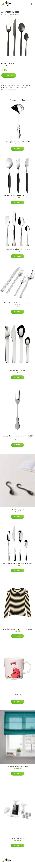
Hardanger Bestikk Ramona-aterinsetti (17, 249)
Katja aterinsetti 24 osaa (17, 370)
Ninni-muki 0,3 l (17, 695)
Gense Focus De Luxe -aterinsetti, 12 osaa (17, 195)
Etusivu (3, 14)
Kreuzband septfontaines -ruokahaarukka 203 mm (17, 437)
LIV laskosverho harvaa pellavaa (17, 766)
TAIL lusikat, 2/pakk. (17, 510)
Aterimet (12, 63)
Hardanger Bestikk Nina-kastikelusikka (17, 142)
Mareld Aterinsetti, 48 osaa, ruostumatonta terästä (17, 304)
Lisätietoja (9, 75)
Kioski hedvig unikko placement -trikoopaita (17, 629)
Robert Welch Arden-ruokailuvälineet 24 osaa (17, 563)
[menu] (32, 4)
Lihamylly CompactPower (17, 838)
